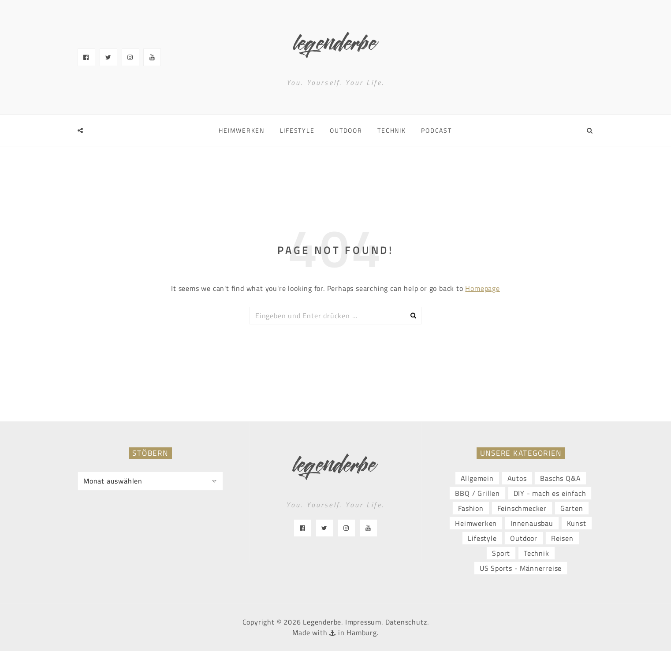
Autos (517, 478)
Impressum (363, 622)
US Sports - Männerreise (521, 568)
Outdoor (346, 130)
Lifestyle (297, 130)
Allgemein (477, 478)
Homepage (482, 288)
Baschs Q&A (560, 478)
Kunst (576, 523)
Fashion (471, 508)
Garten (571, 508)
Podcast (436, 130)
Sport (501, 553)
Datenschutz (406, 622)
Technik (391, 130)
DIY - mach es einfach (550, 493)
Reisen (562, 538)
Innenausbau (532, 523)
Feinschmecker (522, 508)
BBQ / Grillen (477, 493)
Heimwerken (242, 130)
